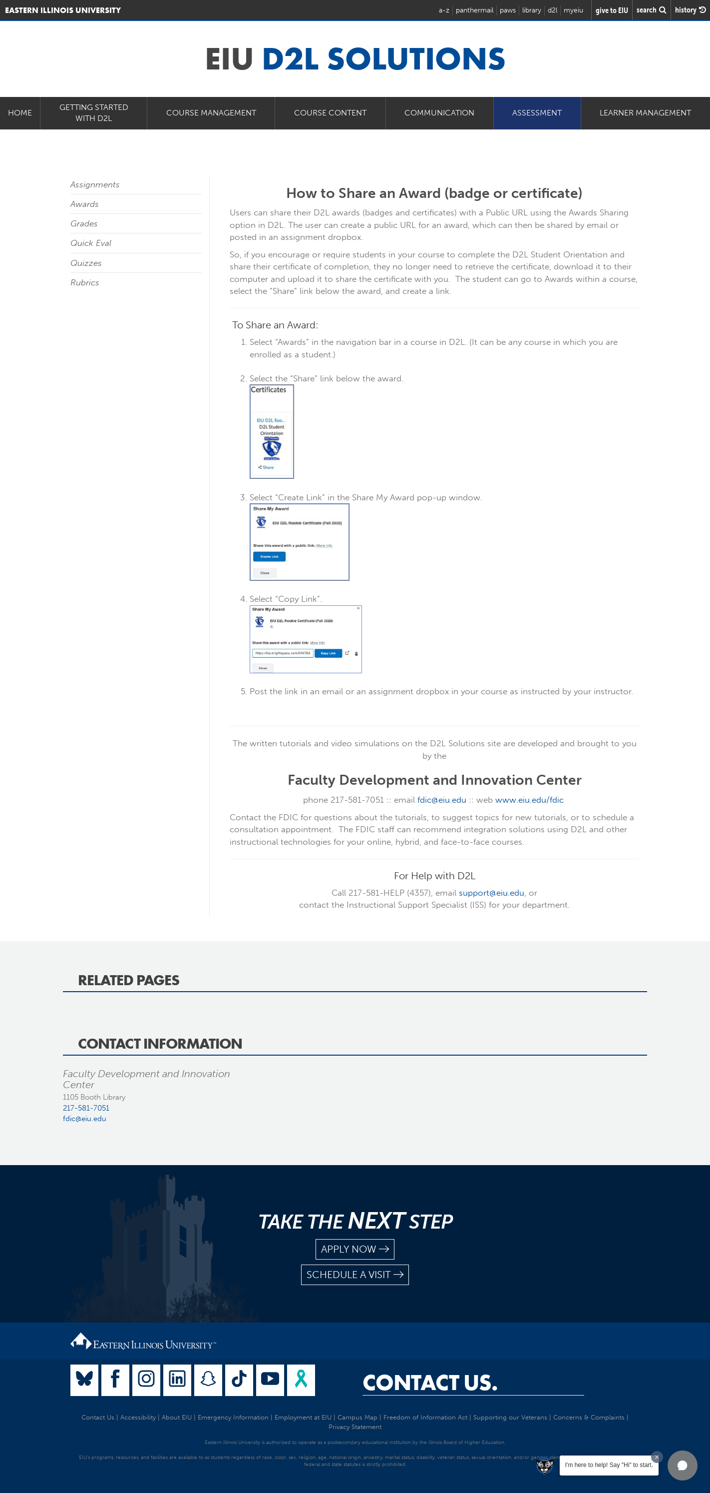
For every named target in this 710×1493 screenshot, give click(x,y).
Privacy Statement (355, 1427)
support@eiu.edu (491, 893)
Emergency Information (233, 1417)
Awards (84, 204)
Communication (439, 112)
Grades (84, 223)
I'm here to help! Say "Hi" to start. (609, 1465)
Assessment (537, 112)
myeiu (573, 10)
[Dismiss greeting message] (657, 1457)
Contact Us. (430, 1382)
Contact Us (97, 1417)
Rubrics (84, 282)
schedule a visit (355, 1275)
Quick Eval (90, 243)
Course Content (330, 112)
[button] (683, 1466)
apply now (355, 1249)
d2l (552, 10)
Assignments (95, 184)
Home (20, 112)
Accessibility (138, 1417)
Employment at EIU (303, 1417)
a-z (444, 10)
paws (508, 10)
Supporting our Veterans (510, 1417)
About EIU (177, 1417)
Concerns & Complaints (589, 1417)
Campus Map (357, 1417)
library (531, 10)
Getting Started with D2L (93, 112)
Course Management (211, 112)
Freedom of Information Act (425, 1417)
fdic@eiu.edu (441, 800)
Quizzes (86, 263)
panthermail (474, 10)
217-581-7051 (86, 1108)
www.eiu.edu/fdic (529, 800)
